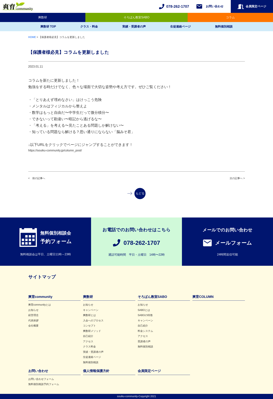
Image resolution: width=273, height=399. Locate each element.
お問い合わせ (214, 6)
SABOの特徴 (145, 315)
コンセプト (89, 325)
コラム (230, 17)
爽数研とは (89, 315)
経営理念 (33, 315)
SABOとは (144, 310)
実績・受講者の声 (134, 26)
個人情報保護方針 (96, 371)
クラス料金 (89, 346)
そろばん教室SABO (136, 17)
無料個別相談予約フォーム (43, 384)
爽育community (40, 297)
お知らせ (33, 310)
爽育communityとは (39, 304)
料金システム (145, 330)
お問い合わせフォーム (41, 379)
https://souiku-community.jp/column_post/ (55, 150)
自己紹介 (88, 336)
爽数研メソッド (92, 330)
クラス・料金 (89, 26)
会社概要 (33, 325)
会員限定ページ (149, 371)
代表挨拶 (33, 320)
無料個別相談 (224, 26)
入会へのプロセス (93, 320)
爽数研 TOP (48, 26)
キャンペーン (90, 310)
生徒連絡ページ (180, 26)
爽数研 (42, 17)
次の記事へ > (237, 178)
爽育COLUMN (203, 297)
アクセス (88, 341)
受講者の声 (144, 341)
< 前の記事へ (36, 178)
